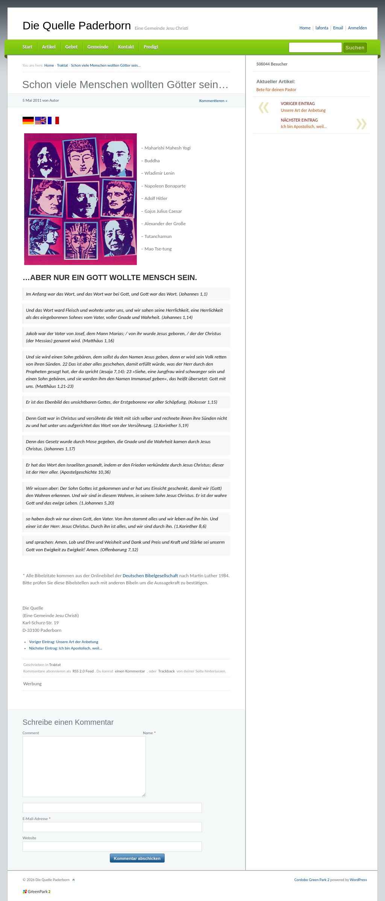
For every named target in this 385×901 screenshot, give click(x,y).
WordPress (358, 879)
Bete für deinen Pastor (276, 89)
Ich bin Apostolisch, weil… (65, 648)
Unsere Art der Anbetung (64, 641)
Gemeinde (98, 47)
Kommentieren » (213, 100)
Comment (31, 732)
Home (305, 28)
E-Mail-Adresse (37, 818)
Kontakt (126, 47)
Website (29, 837)
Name (149, 732)
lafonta (321, 28)
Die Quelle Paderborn (77, 25)
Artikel (49, 47)
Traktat (55, 664)
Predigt (151, 47)
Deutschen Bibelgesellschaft (150, 575)
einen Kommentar (130, 671)
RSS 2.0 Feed (83, 671)
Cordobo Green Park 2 (311, 879)
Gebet (71, 47)
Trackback (166, 671)
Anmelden (357, 28)
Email (338, 28)
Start (27, 47)
